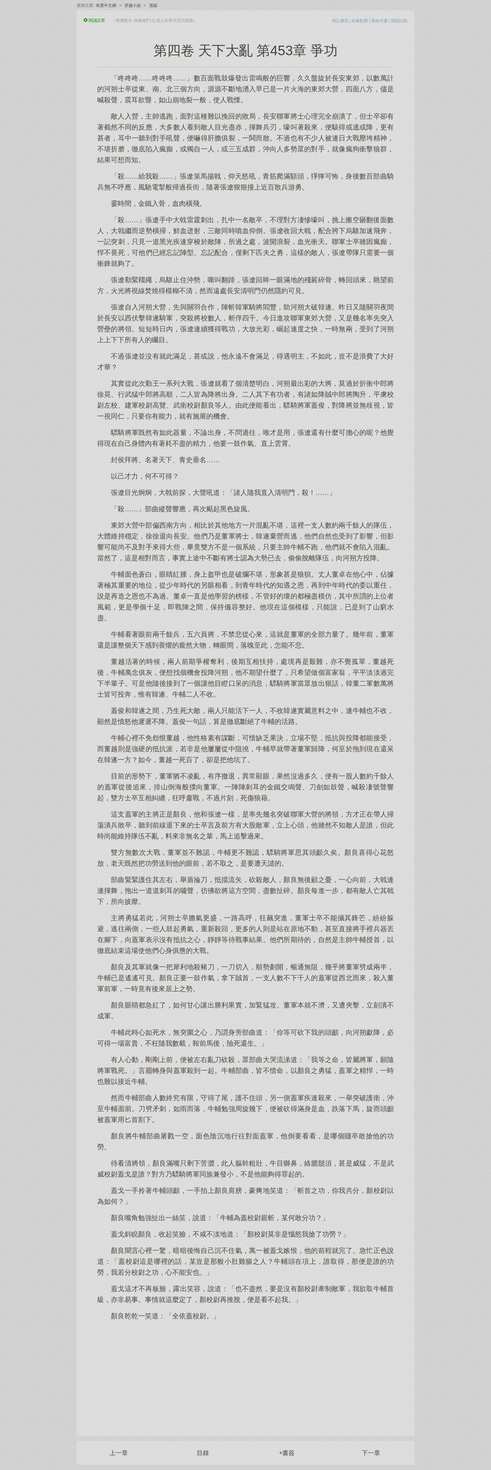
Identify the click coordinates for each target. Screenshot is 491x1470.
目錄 (203, 1453)
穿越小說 (132, 5)
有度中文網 (106, 5)
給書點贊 (360, 20)
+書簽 (287, 1453)
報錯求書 (379, 20)
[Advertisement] (245, 1374)
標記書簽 (340, 20)
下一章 (371, 1453)
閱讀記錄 (399, 20)
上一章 (118, 1453)
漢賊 (153, 5)
